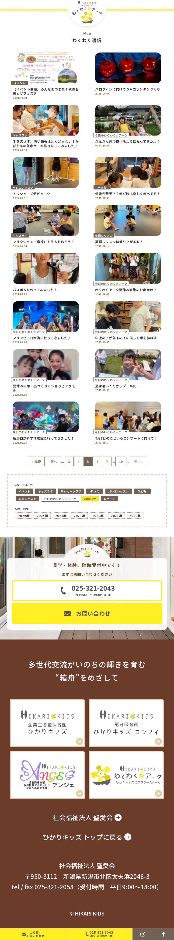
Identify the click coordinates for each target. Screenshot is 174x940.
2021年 (116, 515)
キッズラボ (45, 491)
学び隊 (142, 491)
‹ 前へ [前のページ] (53, 461)
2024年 (61, 515)
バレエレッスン (118, 491)
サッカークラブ (71, 491)
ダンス (94, 491)
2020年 (135, 515)
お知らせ (90, 499)
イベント (24, 491)
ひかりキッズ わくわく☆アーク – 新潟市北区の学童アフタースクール (87, 13)
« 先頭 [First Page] (36, 461)
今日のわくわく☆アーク (60, 499)
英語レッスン (27, 499)
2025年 (42, 515)
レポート (110, 499)
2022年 (98, 515)
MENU (169, 4)
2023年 (79, 515)
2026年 (24, 515)
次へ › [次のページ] (138, 461)
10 (121, 461)
